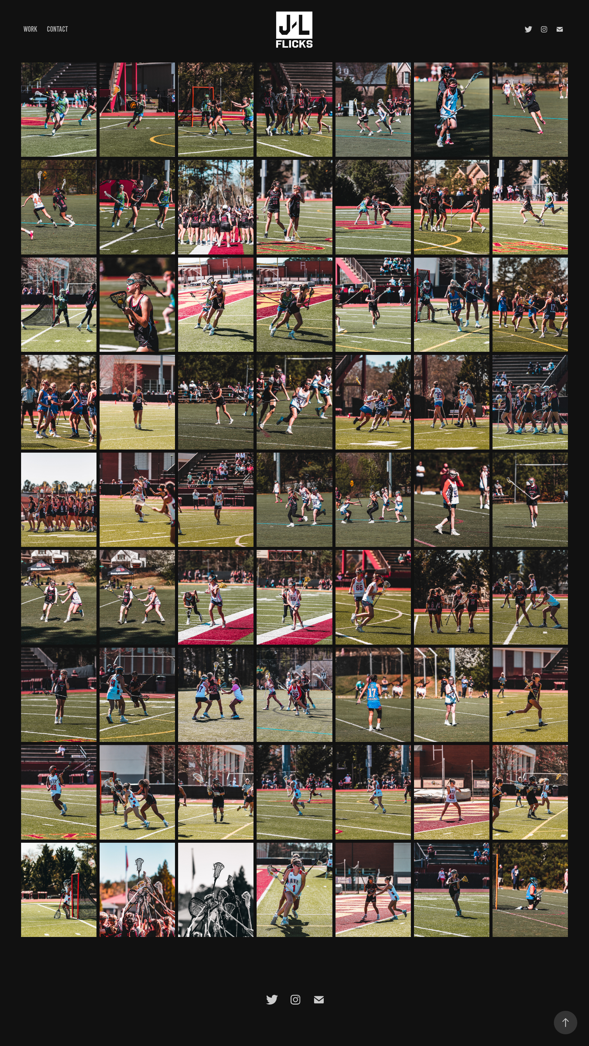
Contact (57, 29)
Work (30, 29)
